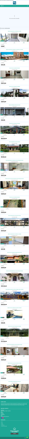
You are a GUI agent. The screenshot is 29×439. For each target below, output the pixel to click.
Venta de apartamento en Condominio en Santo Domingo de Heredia (14, 160)
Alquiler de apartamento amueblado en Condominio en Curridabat (14, 49)
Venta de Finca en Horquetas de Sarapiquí (14, 123)
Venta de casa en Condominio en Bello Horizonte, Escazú (14, 252)
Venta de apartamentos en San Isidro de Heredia (14, 215)
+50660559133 (3, 414)
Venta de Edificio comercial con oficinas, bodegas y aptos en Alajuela (14, 289)
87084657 (2, 412)
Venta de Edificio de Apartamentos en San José (14, 381)
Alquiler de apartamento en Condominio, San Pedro (14, 31)
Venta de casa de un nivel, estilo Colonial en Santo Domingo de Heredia (14, 178)
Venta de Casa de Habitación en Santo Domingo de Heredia (14, 344)
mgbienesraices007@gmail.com (5, 416)
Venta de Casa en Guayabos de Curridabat (14, 86)
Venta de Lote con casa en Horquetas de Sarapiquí (14, 326)
